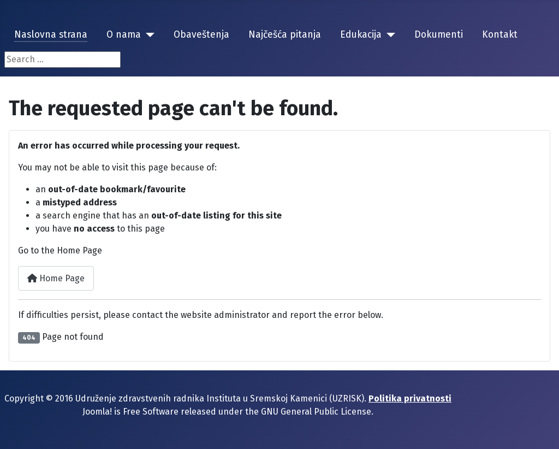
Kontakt (500, 34)
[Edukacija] (388, 35)
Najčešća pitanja (284, 34)
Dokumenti (438, 34)
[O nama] (147, 35)
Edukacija (361, 34)
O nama (123, 34)
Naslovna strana (50, 34)
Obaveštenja (201, 34)
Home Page (56, 278)
